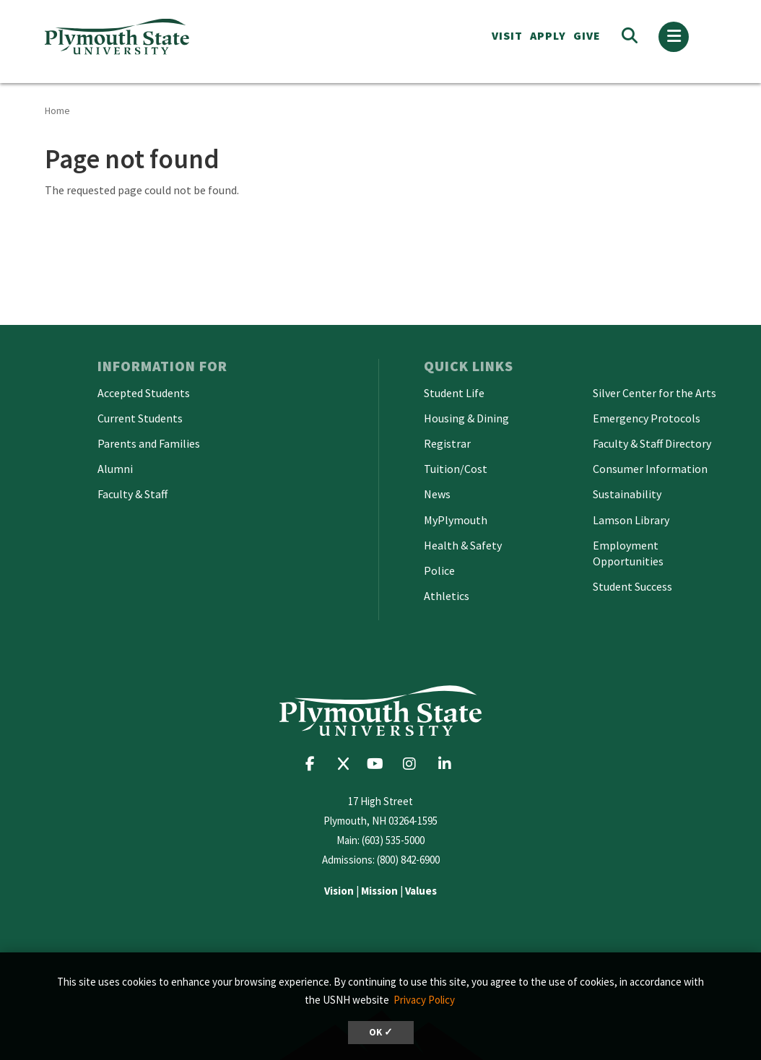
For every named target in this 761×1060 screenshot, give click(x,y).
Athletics (446, 595)
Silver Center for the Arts (654, 393)
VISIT (507, 35)
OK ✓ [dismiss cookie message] (381, 1032)
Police (439, 570)
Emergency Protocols (646, 418)
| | (380, 891)
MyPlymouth (455, 520)
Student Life (454, 393)
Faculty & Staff (132, 494)
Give (587, 35)
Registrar (447, 443)
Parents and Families (148, 443)
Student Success (632, 586)
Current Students (140, 418)
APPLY (548, 35)
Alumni (115, 468)
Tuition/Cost (455, 468)
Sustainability (627, 494)
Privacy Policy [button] (424, 1000)
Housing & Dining (466, 418)
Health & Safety (463, 545)
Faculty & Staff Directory (652, 443)
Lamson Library (631, 520)
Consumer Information (650, 468)
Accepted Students (143, 393)
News (437, 494)
